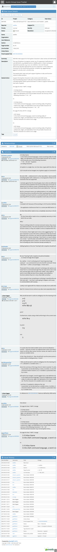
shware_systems (7, 155)
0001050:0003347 (33, 393)
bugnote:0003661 (14, 406)
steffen (15, 25)
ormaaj (5, 286)
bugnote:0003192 (14, 218)
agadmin (15, 536)
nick (14, 533)
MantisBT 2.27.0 (13, 541)
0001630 (12, 146)
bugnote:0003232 (14, 289)
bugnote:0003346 (13, 299)
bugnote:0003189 (14, 159)
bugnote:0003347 (14, 351)
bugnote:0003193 (14, 250)
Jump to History (16, 15)
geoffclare (5, 433)
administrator (9, 544)
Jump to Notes (7, 15)
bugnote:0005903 (14, 436)
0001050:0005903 (17, 54)
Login (12, 6)
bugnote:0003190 (14, 180)
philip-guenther (7, 362)
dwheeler (5, 246)
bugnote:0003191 (14, 206)
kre (3, 176)
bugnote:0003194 (14, 260)
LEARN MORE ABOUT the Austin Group (25, 6)
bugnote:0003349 (13, 397)
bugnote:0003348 (14, 365)
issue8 (15, 134)
